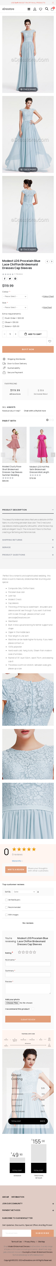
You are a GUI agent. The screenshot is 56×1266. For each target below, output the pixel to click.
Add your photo (12, 999)
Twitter (9, 278)
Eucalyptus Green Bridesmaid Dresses (37, 1252)
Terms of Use (16, 1242)
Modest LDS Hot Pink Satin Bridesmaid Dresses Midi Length (39, 469)
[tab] (28, 510)
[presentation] (53, 455)
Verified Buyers (14, 900)
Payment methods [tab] (28, 1210)
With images (13, 914)
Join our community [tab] (28, 1203)
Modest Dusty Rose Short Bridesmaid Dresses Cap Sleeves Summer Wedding (12, 470)
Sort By (7, 892)
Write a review (16, 869)
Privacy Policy (29, 1242)
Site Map (41, 1242)
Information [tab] (14, 1197)
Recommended (14, 907)
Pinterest (15, 278)
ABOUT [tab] (5, 1197)
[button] (47, 420)
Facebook (4, 278)
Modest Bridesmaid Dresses (19, 1246)
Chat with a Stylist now (35, 410)
